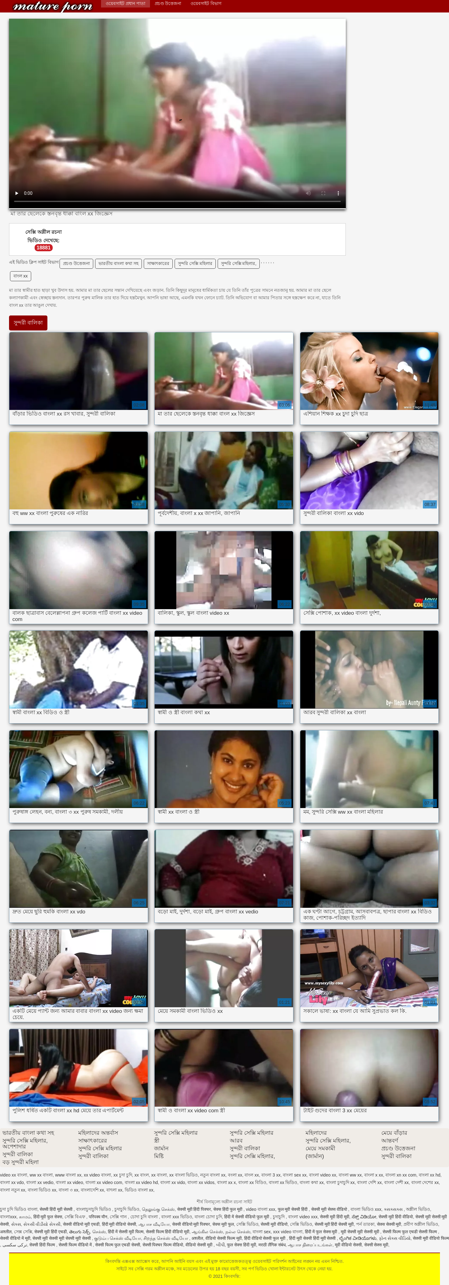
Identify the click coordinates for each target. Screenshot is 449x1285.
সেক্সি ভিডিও (247, 1224)
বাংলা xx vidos (200, 1182)
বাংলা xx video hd (141, 1182)
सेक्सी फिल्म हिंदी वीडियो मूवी (168, 1231)
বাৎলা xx (114, 1189)
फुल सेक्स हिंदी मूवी (241, 1244)
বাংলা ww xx (350, 1174)
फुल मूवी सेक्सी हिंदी (293, 1209)
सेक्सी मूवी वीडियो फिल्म (431, 1238)
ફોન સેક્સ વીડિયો (395, 1238)
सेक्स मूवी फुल (223, 1224)
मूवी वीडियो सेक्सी (348, 1244)
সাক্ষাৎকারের (158, 263)
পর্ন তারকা (365, 1224)
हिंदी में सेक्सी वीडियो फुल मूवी (247, 1216)
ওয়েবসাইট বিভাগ (206, 3)
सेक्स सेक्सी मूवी (389, 1224)
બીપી (220, 1244)
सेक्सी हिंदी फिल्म (42, 1244)
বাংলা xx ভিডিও (283, 1182)
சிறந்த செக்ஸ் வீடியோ (166, 1238)
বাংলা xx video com (103, 1182)
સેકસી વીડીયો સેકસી (42, 1224)
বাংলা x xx (373, 1174)
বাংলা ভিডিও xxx (365, 1209)
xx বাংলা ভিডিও (183, 1174)
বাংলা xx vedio (39, 1182)
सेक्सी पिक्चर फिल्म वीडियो (162, 1244)
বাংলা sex (262, 1231)
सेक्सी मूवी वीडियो (274, 1224)
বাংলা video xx (322, 1174)
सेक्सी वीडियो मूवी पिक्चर (191, 1224)
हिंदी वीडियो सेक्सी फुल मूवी (265, 1238)
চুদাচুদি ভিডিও (126, 1209)
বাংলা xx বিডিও (252, 1182)
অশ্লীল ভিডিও (418, 1209)
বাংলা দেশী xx (396, 1182)
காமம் (25, 1216)
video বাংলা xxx (260, 1209)
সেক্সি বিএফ (75, 1216)
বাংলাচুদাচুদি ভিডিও (94, 1209)
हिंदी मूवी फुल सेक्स (47, 1216)
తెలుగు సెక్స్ (79, 1231)
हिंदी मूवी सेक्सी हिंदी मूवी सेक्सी (313, 1238)
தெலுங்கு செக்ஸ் (158, 1209)
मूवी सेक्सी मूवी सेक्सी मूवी (360, 1231)
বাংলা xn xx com (400, 1174)
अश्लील (6, 1231)
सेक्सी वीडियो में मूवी (15, 1238)
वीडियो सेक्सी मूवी (200, 1244)
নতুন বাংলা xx (212, 1174)
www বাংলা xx (68, 1174)
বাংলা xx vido (172, 1182)
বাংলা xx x (226, 1182)
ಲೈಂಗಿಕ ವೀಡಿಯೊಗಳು (357, 1238)
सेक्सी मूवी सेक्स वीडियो (329, 1209)
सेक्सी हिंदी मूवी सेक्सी (57, 1209)
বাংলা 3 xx (271, 1174)
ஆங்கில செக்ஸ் (207, 1231)
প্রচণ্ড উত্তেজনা (168, 3)
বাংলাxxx (8, 1216)
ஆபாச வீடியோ (154, 1224)
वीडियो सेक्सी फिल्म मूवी (223, 1238)
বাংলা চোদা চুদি (208, 1216)
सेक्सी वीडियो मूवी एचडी (81, 1224)
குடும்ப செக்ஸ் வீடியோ (117, 1238)
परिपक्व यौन (98, 1216)
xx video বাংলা (97, 1174)
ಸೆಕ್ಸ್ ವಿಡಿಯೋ (364, 1216)
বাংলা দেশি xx (369, 1182)
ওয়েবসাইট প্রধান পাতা (125, 3)
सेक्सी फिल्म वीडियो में (76, 1244)
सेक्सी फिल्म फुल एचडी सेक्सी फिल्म (410, 1231)
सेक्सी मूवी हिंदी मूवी (334, 1216)
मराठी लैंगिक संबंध (272, 1244)
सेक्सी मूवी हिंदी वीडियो (396, 1216)
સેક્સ (16, 1224)
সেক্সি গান (119, 1216)
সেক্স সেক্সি (23, 1231)
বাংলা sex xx (295, 1174)
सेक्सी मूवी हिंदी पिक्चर (194, 1209)
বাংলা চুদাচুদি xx (340, 1182)
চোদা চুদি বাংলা (144, 1216)
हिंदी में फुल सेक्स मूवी (321, 1231)
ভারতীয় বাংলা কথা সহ (118, 263)
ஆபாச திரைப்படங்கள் (310, 1244)
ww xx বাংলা (41, 1174)
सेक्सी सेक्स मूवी (376, 1244)
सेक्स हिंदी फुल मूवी (228, 1209)
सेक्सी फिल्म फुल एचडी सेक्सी (117, 1244)
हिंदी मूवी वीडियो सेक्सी (119, 1224)
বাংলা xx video (69, 1182)
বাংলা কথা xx (312, 1182)
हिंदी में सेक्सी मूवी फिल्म (125, 1231)
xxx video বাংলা (287, 1231)
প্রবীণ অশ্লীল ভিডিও (420, 1224)
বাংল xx (20, 275)
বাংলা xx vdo (12, 1182)
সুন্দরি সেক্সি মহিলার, (239, 263)
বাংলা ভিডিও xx (42, 1189)
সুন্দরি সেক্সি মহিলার (195, 263)
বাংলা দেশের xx (425, 1182)
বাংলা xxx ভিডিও (176, 1216)
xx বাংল (141, 1174)
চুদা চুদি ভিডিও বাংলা (18, 1209)
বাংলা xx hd (429, 1174)
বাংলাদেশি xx (92, 1189)
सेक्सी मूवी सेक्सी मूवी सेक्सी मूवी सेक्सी (62, 1238)
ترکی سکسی (14, 1244)
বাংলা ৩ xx (68, 1189)
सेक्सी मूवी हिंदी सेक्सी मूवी (334, 1224)
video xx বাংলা (13, 1174)
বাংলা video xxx (302, 1216)
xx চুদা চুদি (122, 1174)
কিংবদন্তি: (53, 7)
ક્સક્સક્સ (394, 1209)
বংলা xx (235, 1174)
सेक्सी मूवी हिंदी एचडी (50, 1231)
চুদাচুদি (279, 1216)
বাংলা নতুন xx (12, 1189)
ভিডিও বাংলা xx (139, 1189)
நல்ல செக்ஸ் (237, 1231)
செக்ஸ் (99, 1231)
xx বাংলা (159, 1174)
